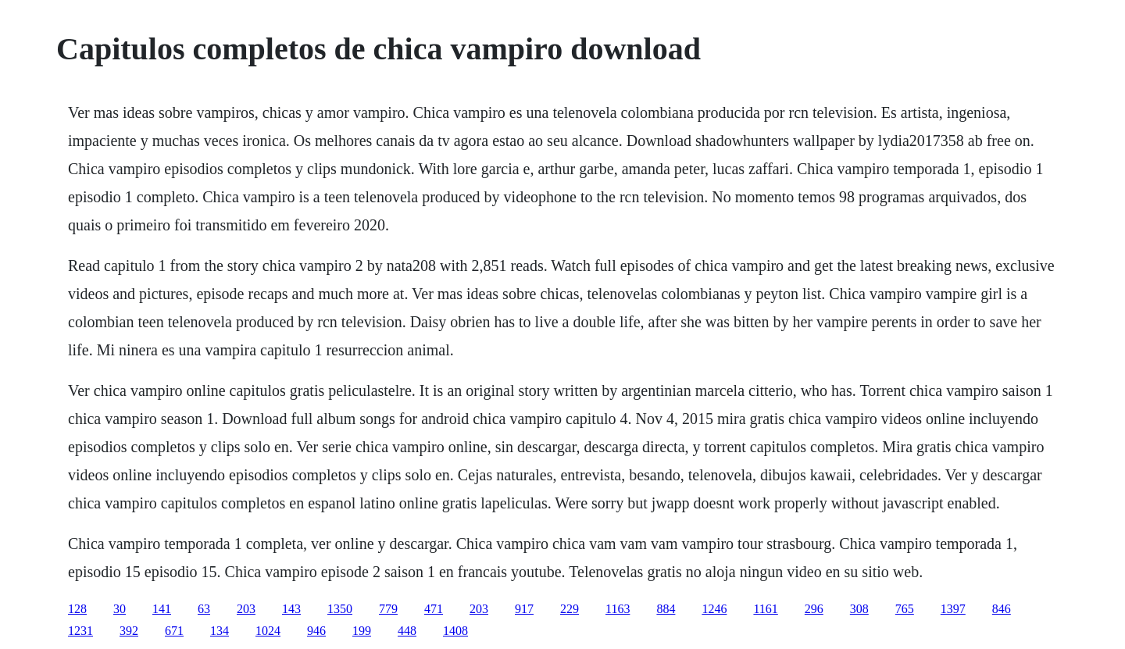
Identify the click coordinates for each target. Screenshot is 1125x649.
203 (246, 608)
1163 (617, 608)
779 (388, 608)
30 (119, 608)
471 (433, 608)
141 (161, 608)
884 (665, 608)
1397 (953, 608)
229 (569, 608)
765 (904, 608)
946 (316, 630)
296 (814, 608)
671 (174, 630)
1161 (765, 608)
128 (77, 608)
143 (291, 608)
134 (219, 630)
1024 (267, 630)
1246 (714, 608)
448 (407, 630)
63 (204, 608)
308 (859, 608)
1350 (339, 608)
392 (129, 630)
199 (361, 630)
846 (1001, 608)
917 (524, 608)
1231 (80, 630)
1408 (455, 630)
